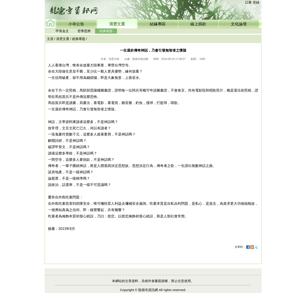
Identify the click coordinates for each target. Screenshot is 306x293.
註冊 (248, 2)
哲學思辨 (84, 31)
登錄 (256, 2)
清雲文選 (62, 39)
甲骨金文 (62, 31)
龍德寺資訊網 (148, 290)
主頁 (50, 39)
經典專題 (106, 31)
